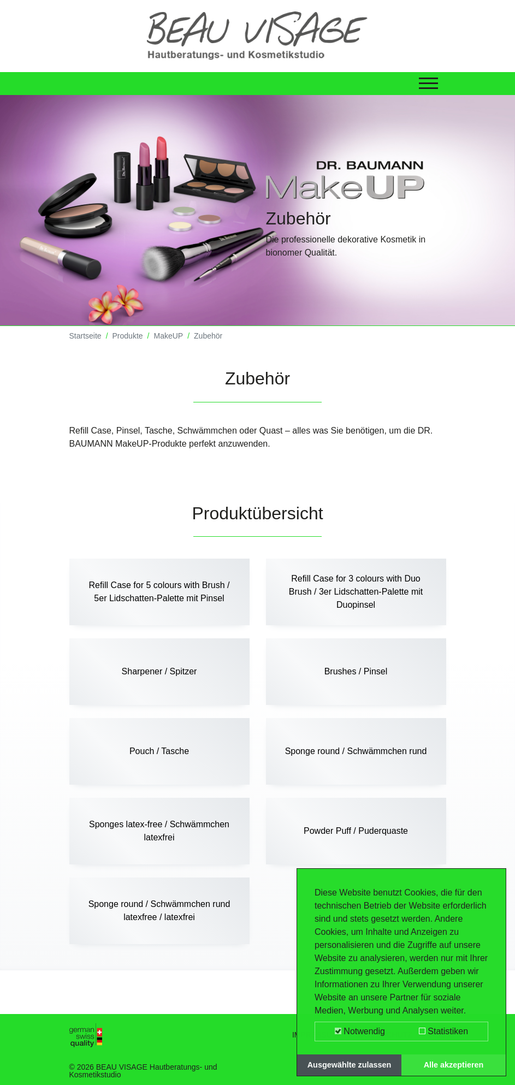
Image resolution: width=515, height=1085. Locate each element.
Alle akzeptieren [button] (454, 1064)
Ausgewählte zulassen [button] (349, 1064)
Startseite (85, 335)
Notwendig (360, 1031)
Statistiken (443, 1031)
